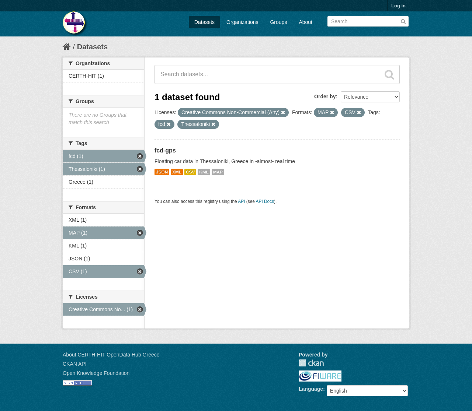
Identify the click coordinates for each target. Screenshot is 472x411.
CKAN (311, 363)
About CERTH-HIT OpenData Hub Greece (111, 355)
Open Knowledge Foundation (96, 373)
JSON (162, 172)
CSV (190, 172)
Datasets (204, 22)
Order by (325, 96)
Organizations (242, 22)
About (305, 22)
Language (311, 389)
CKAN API (75, 364)
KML (204, 172)
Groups (278, 22)
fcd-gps (165, 150)
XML (176, 172)
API (241, 201)
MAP (218, 172)
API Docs (265, 201)
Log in (398, 5)
